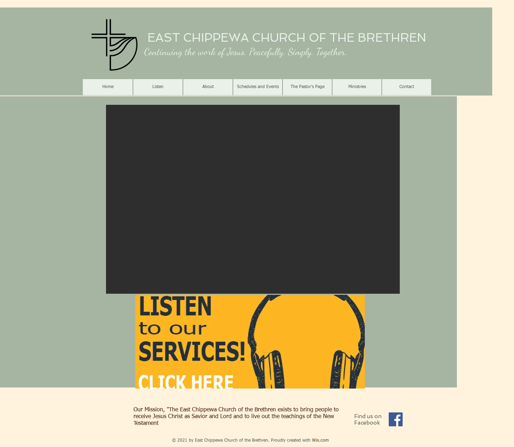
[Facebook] (396, 419)
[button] (253, 199)
